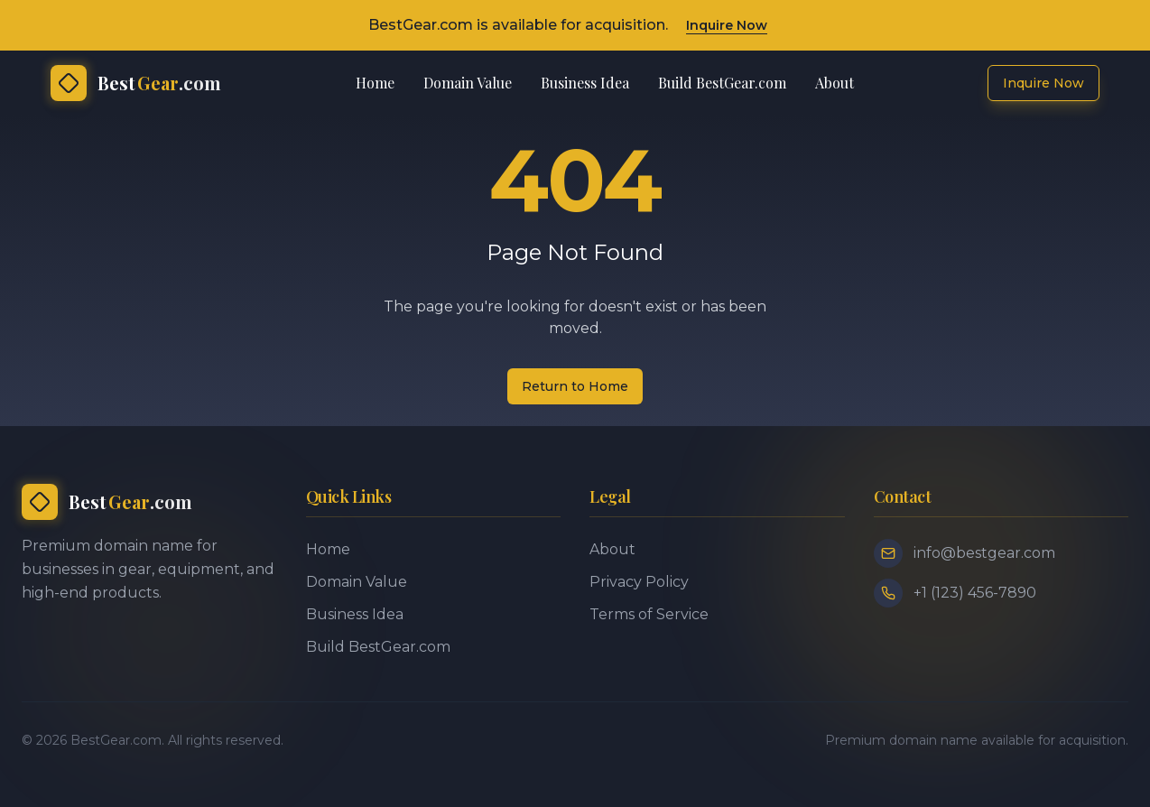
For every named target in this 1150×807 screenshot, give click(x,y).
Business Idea (585, 82)
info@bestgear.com (984, 552)
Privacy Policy (639, 581)
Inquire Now (726, 25)
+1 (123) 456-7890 (975, 592)
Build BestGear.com (722, 82)
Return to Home (575, 386)
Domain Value (467, 82)
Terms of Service (649, 614)
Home (375, 82)
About (834, 82)
